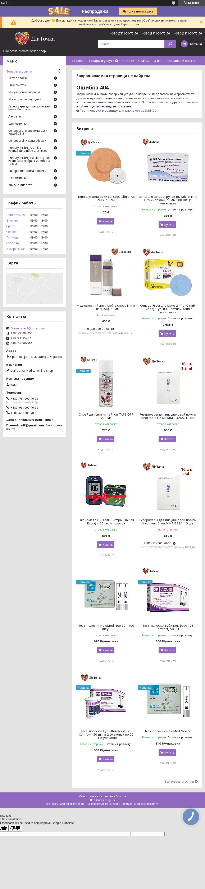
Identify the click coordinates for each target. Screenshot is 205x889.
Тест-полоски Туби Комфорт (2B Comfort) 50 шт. (167, 627)
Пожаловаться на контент (102, 804)
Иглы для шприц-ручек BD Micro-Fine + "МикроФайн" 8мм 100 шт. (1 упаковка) (168, 200)
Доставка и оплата (181, 61)
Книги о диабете (20, 185)
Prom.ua (121, 796)
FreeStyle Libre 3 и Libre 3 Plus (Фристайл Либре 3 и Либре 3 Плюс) (29, 161)
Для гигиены (17, 178)
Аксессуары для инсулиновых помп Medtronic (29, 108)
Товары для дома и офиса (27, 171)
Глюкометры (17, 85)
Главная (78, 61)
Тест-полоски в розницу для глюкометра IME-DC (118, 110)
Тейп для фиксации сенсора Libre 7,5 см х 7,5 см (106, 198)
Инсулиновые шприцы (24, 92)
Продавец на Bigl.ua (102, 800)
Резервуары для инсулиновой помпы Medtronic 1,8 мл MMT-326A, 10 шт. (167, 416)
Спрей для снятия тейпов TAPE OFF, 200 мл (106, 416)
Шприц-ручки (17, 123)
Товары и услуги (101, 61)
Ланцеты (14, 116)
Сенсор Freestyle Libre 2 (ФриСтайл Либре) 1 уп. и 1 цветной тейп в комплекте (168, 309)
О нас (158, 61)
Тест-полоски (18, 78)
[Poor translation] (15, 828)
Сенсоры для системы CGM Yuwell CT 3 (27, 132)
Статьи (144, 61)
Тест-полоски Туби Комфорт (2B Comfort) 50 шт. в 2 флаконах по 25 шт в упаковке (106, 734)
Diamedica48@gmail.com (27, 328)
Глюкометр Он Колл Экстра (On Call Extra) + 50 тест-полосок (106, 521)
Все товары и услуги (179, 781)
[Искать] (170, 44)
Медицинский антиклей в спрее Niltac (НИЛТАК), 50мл (106, 307)
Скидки (128, 61)
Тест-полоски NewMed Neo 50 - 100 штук (106, 627)
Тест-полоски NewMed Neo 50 (168, 731)
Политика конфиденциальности (140, 804)
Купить (107, 221)
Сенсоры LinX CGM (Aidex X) (27, 141)
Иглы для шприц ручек (24, 99)
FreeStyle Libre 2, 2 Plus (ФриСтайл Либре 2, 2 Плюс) (28, 149)
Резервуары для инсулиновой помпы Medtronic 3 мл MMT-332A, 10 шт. (167, 521)
